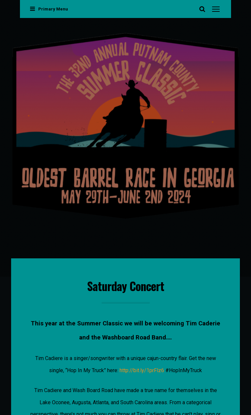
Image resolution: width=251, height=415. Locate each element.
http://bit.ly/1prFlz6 (142, 370)
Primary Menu (49, 9)
